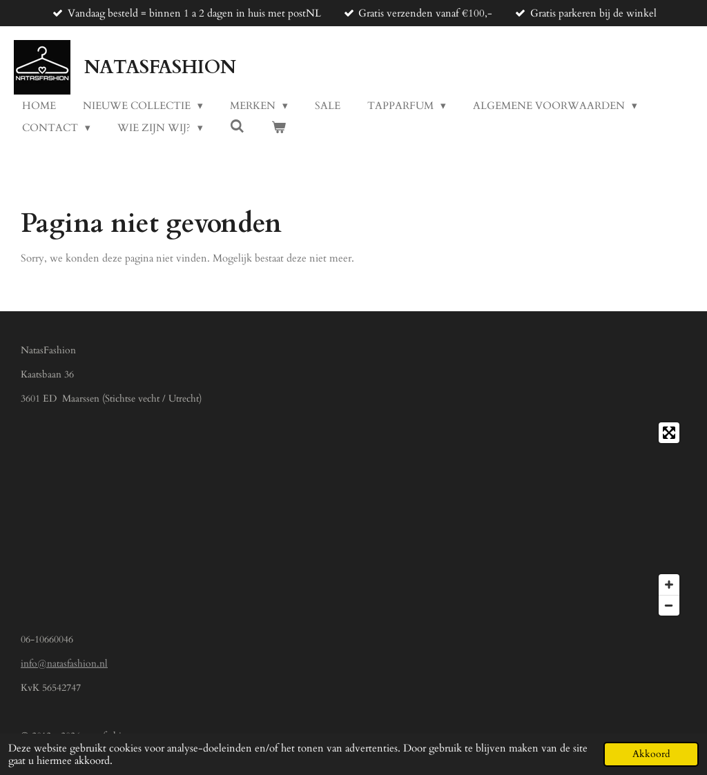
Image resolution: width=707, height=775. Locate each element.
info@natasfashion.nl (64, 663)
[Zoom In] (669, 584)
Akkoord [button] (651, 754)
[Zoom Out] (669, 605)
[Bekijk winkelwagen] (278, 128)
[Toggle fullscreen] (669, 432)
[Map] (353, 518)
